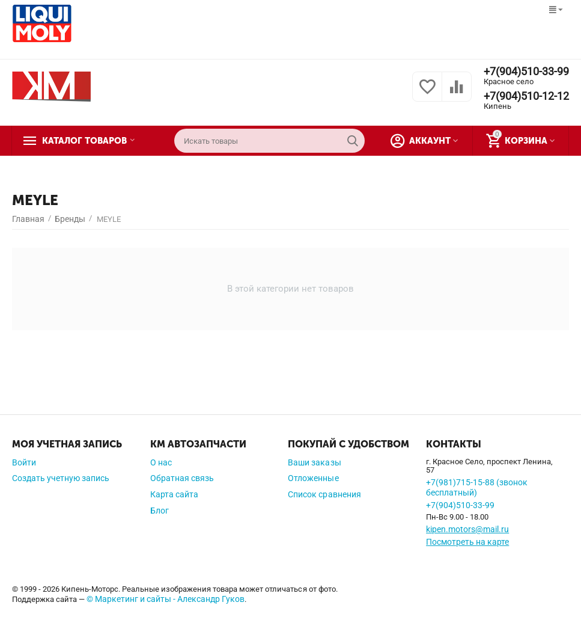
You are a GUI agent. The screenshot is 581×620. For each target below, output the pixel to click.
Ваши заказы (314, 462)
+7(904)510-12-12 (526, 96)
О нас (161, 462)
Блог (159, 510)
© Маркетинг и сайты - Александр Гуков (166, 599)
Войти (24, 462)
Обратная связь (182, 478)
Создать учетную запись (60, 478)
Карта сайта (174, 494)
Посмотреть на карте (467, 542)
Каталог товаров (86, 141)
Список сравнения (324, 494)
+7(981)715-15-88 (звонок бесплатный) (477, 487)
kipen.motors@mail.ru (467, 529)
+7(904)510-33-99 (526, 72)
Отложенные (313, 478)
